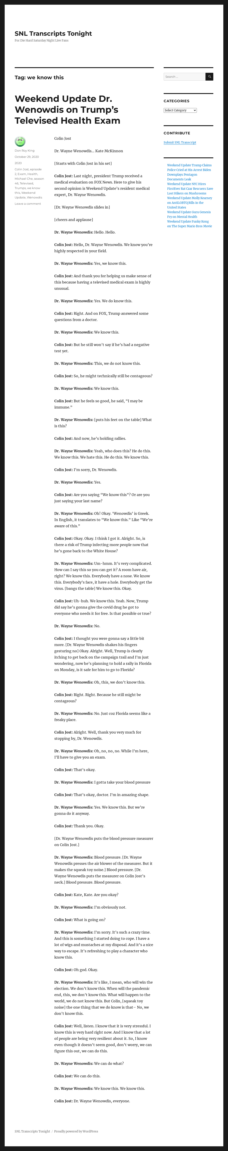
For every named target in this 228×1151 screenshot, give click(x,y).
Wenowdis (34, 197)
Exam (22, 174)
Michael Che (24, 178)
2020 (18, 163)
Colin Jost (22, 169)
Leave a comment (28, 203)
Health (32, 174)
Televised (26, 183)
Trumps (20, 188)
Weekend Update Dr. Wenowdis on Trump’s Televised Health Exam (67, 109)
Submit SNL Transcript (180, 142)
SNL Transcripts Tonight (53, 33)
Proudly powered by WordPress (76, 1131)
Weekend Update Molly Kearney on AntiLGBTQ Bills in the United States (189, 202)
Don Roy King (25, 150)
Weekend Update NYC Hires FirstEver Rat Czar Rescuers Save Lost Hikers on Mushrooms (190, 188)
